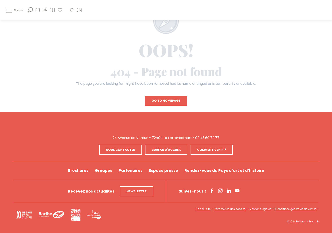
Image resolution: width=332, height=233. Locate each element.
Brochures (78, 170)
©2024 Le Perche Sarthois (303, 221)
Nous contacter (120, 150)
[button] (71, 10)
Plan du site (203, 209)
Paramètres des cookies (229, 209)
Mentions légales (260, 209)
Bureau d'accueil (166, 150)
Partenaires (130, 170)
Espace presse (163, 170)
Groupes (103, 170)
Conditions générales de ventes (295, 209)
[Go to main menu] (11, 10)
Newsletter (136, 191)
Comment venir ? (211, 150)
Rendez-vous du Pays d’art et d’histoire (224, 170)
